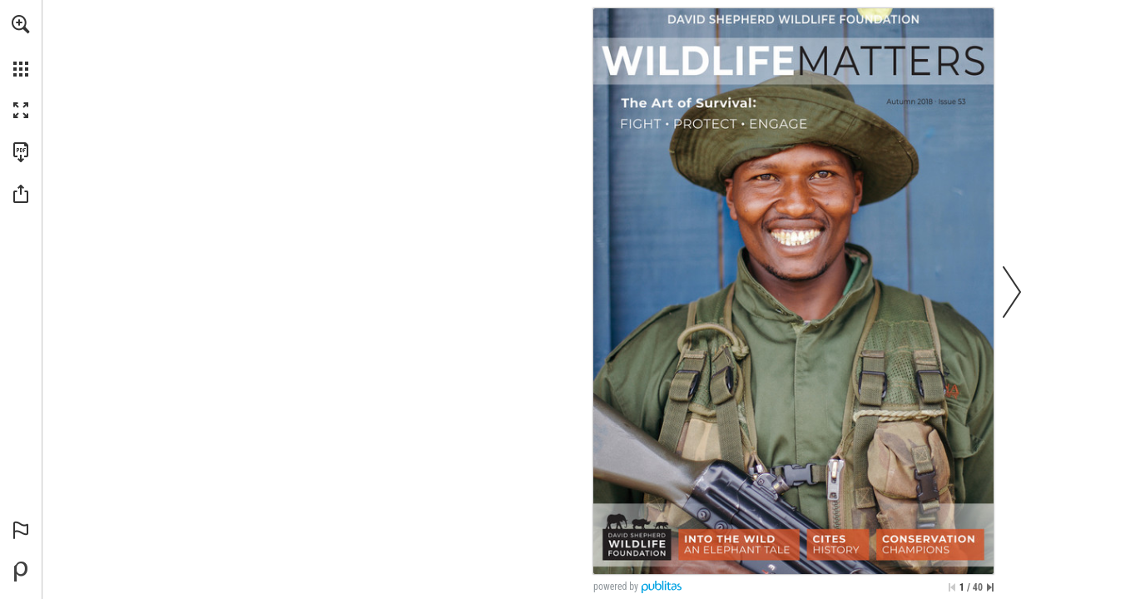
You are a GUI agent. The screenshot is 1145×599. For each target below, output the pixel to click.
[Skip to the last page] (990, 587)
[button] (21, 24)
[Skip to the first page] (952, 587)
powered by (615, 586)
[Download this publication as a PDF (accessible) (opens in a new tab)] (21, 152)
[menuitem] (21, 46)
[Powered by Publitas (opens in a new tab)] (21, 571)
